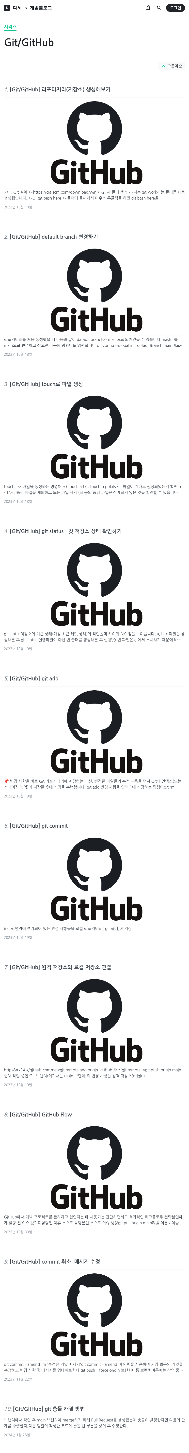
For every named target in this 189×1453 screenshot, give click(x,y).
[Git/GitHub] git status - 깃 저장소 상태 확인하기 (66, 531)
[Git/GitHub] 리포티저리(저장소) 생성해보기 (60, 89)
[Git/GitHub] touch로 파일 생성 (46, 384)
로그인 (175, 8)
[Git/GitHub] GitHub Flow (41, 1114)
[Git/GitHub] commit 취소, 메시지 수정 (55, 1261)
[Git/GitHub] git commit (39, 825)
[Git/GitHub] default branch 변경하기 (54, 236)
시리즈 (10, 27)
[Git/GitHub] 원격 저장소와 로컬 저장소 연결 (60, 967)
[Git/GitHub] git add (34, 678)
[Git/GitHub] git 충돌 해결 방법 (49, 1409)
